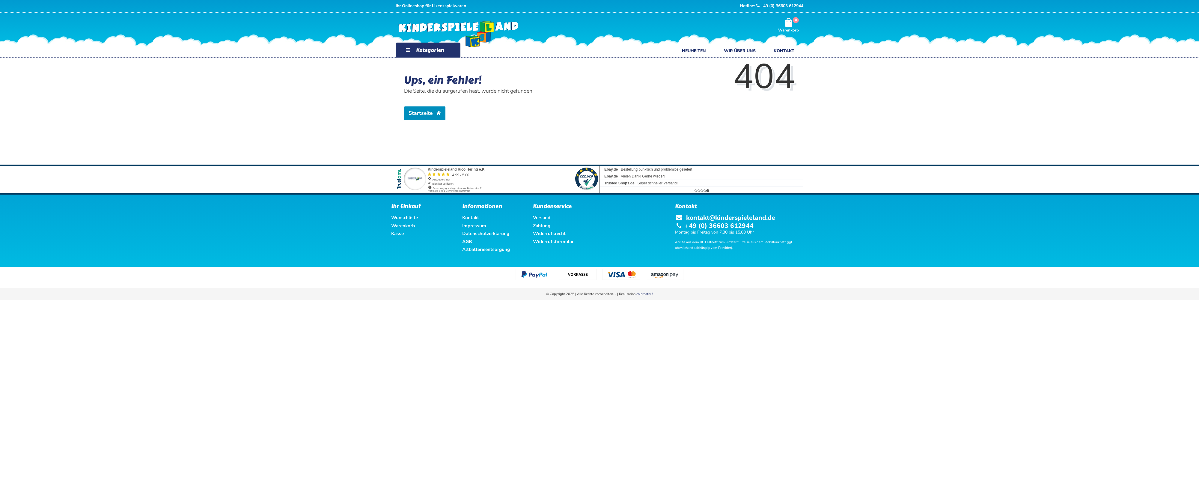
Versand (541, 217)
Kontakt (784, 51)
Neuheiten (694, 51)
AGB (467, 241)
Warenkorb (403, 225)
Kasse (397, 233)
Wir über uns (740, 51)
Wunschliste (404, 217)
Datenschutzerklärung (485, 233)
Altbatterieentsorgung (486, 249)
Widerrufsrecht (549, 233)
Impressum (474, 225)
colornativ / (644, 294)
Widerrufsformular (553, 241)
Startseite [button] (425, 113)
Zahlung (541, 225)
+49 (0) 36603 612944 (779, 6)
